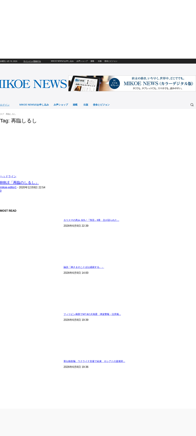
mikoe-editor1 (8, 187)
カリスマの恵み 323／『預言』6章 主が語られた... (91, 220)
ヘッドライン (8, 176)
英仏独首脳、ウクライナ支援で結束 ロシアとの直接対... (94, 361)
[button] (192, 105)
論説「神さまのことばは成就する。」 (84, 267)
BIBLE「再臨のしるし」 (19, 183)
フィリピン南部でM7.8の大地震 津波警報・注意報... (92, 314)
